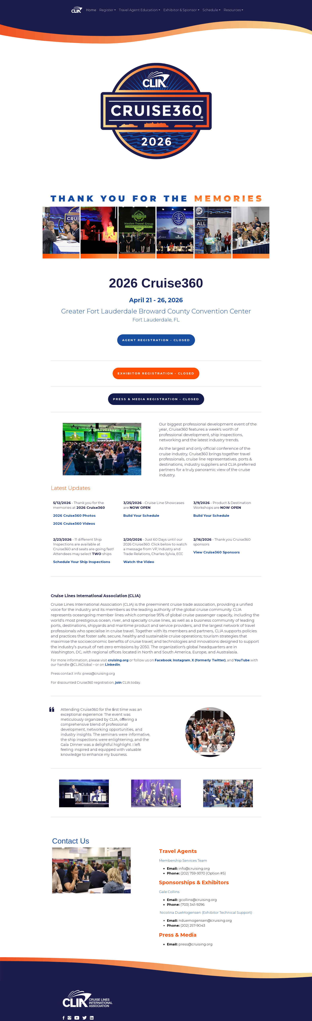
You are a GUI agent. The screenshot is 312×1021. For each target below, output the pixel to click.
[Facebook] (65, 996)
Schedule (210, 10)
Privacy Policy (213, 1005)
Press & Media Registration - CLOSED (156, 390)
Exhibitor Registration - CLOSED (156, 364)
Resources (232, 10)
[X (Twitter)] (86, 996)
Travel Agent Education (138, 10)
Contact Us (238, 1005)
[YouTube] (78, 996)
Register (106, 10)
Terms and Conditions (178, 1005)
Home (91, 10)
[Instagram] (71, 996)
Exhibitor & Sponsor (180, 10)
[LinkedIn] (93, 996)
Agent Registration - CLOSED (156, 335)
